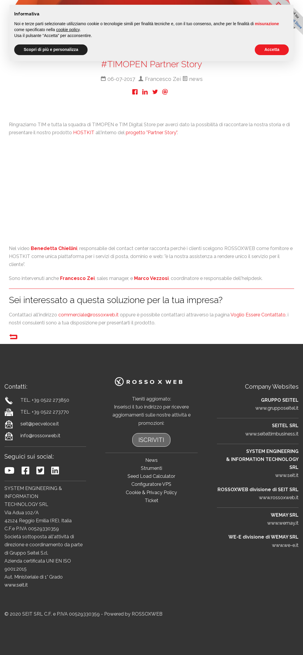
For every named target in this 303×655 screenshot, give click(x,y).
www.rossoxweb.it (279, 497)
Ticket (151, 500)
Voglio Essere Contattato (258, 315)
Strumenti (151, 468)
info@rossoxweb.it (40, 435)
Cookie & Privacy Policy (151, 492)
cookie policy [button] (68, 29)
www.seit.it (16, 585)
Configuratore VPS (151, 484)
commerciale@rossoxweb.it (88, 315)
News (151, 460)
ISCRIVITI (151, 439)
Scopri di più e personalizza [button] (51, 49)
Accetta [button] (271, 49)
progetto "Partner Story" (151, 132)
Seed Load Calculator (151, 476)
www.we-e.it (285, 545)
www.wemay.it (283, 523)
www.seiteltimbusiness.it (272, 434)
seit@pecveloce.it (39, 424)
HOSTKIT (83, 132)
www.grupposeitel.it (277, 408)
